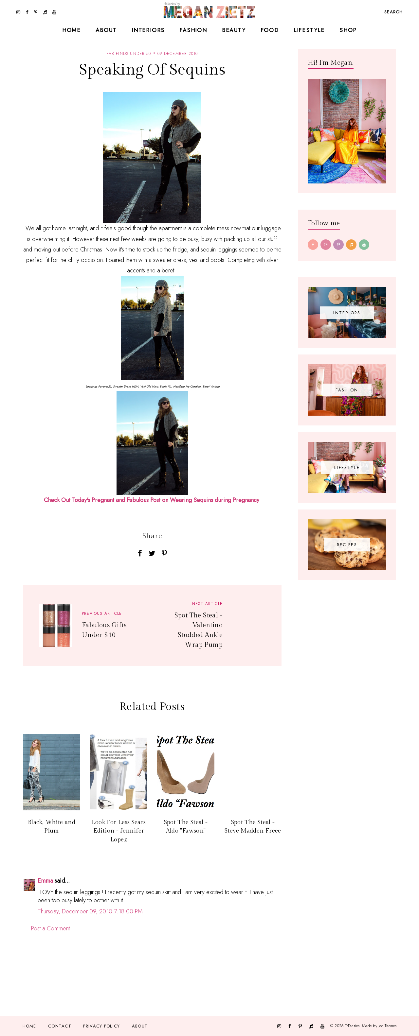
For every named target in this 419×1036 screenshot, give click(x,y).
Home (71, 30)
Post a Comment (50, 928)
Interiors (148, 30)
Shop (348, 30)
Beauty (234, 30)
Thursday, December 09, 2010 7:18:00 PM (90, 911)
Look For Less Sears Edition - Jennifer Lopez (119, 831)
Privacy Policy (101, 1026)
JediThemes (387, 1026)
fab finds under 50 (128, 54)
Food (270, 30)
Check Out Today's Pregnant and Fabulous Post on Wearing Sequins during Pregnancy (151, 500)
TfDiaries (352, 1026)
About (106, 30)
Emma (45, 880)
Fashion (193, 30)
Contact (59, 1026)
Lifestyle (309, 30)
